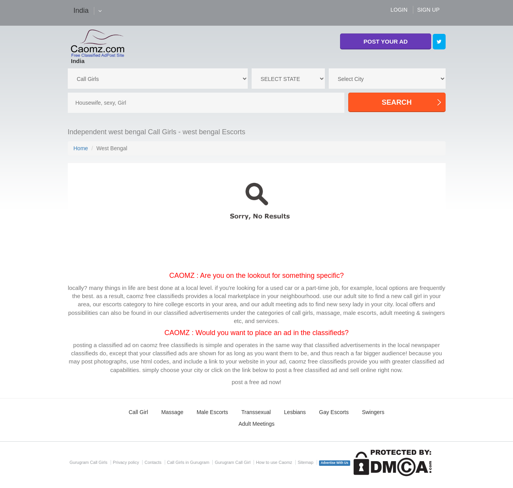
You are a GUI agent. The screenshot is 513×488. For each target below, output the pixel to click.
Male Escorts (212, 412)
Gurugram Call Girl (232, 462)
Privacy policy (126, 462)
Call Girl (138, 412)
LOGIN (398, 10)
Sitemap (305, 462)
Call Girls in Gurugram (188, 462)
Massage (172, 412)
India (78, 61)
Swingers (373, 412)
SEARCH (397, 102)
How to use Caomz (274, 462)
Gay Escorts (334, 412)
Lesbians (295, 412)
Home (81, 148)
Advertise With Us (335, 463)
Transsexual (256, 412)
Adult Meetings (256, 424)
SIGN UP (428, 10)
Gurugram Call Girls (89, 462)
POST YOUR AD (385, 41)
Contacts (153, 462)
